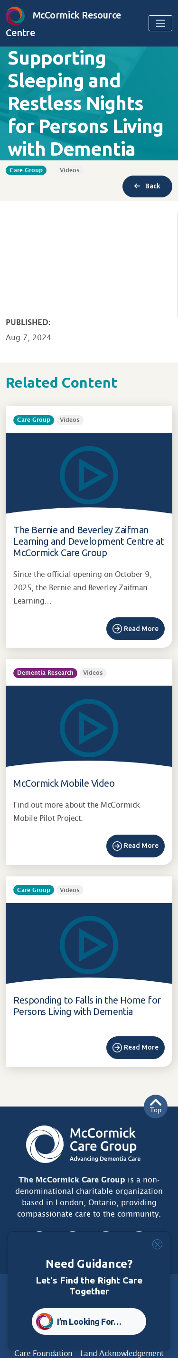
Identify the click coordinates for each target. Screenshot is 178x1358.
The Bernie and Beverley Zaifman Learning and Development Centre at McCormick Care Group (88, 541)
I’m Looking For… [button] (89, 1321)
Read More (141, 628)
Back (147, 186)
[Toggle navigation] (160, 23)
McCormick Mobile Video (63, 783)
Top (155, 1106)
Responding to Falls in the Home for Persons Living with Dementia (87, 1006)
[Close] (157, 1244)
